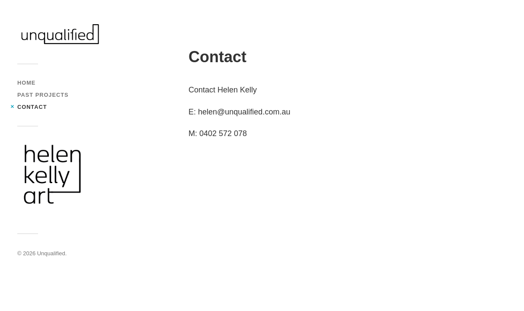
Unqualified (51, 253)
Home (26, 82)
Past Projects (42, 95)
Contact (32, 107)
